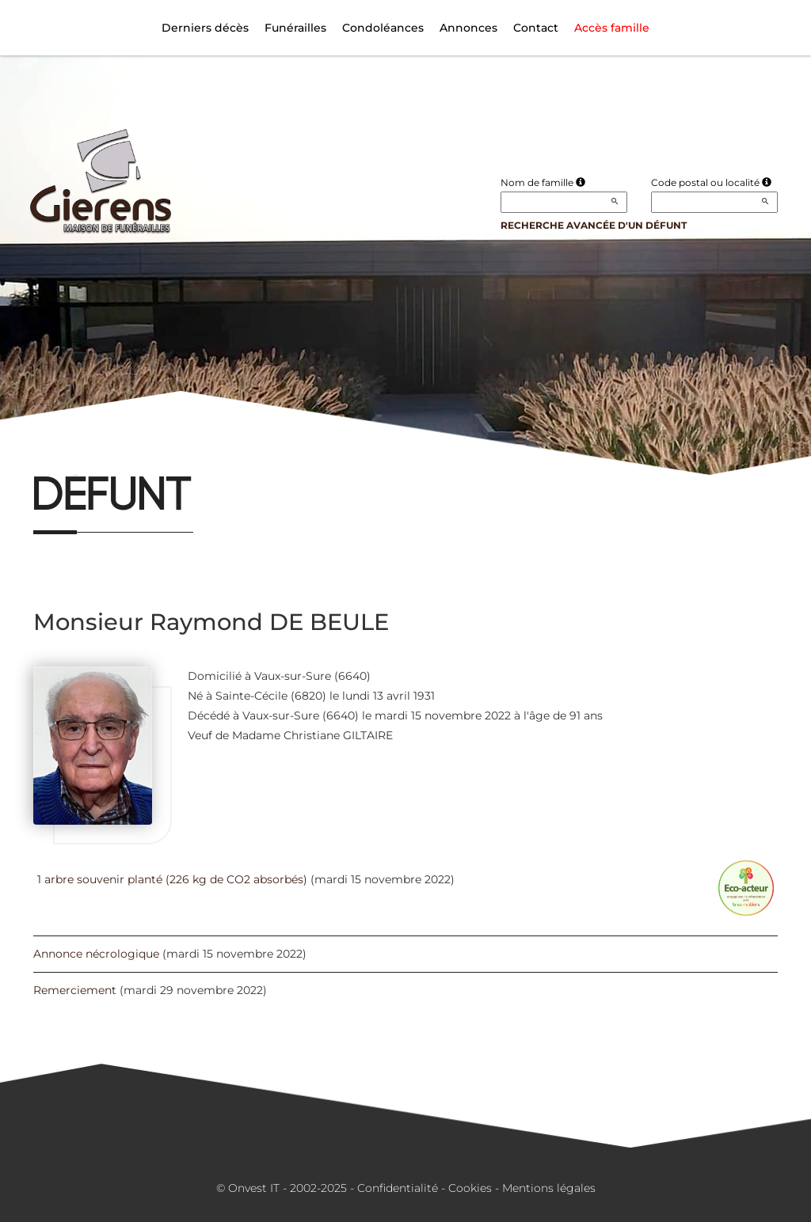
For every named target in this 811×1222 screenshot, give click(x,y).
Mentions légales (549, 1188)
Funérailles (295, 28)
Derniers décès (205, 28)
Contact (535, 28)
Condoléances (383, 28)
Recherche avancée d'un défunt (594, 225)
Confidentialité (397, 1188)
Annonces (468, 28)
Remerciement (74, 990)
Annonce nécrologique (96, 954)
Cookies (470, 1188)
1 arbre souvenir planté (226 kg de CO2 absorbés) (172, 879)
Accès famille (611, 28)
